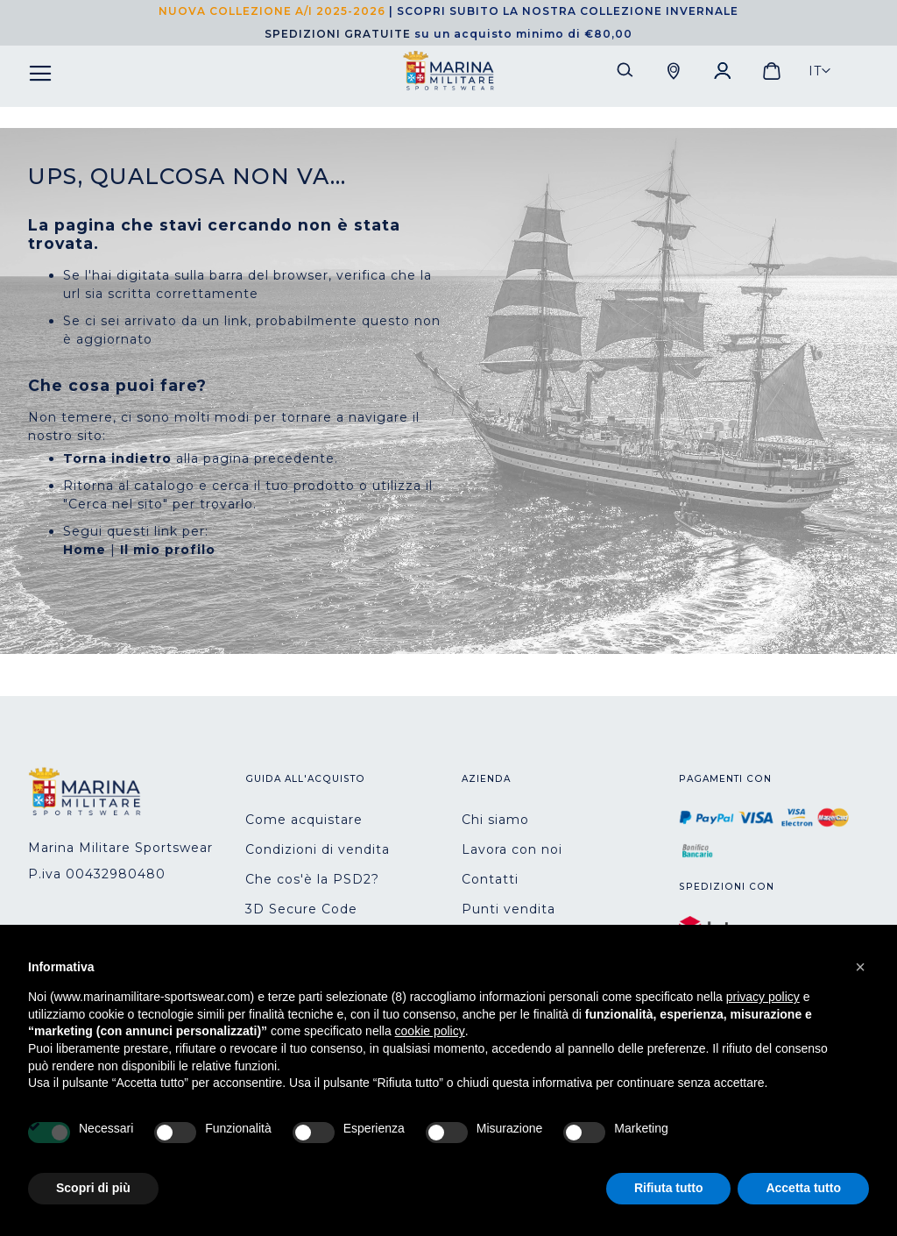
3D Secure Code (301, 909)
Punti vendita (508, 909)
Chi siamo (495, 820)
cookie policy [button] (430, 1031)
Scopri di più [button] (93, 1188)
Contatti (490, 879)
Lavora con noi (512, 849)
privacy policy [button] (763, 997)
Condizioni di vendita (317, 849)
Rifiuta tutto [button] (668, 1188)
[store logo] (448, 71)
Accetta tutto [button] (803, 1188)
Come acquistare (304, 820)
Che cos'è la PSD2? (312, 879)
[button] (820, 71)
